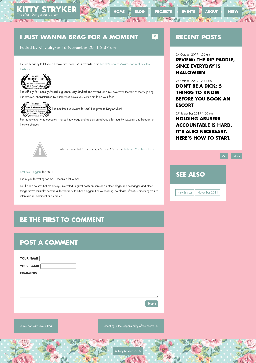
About (211, 11)
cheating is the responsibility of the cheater (129, 326)
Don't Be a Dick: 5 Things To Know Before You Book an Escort (203, 95)
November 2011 (207, 192)
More (236, 156)
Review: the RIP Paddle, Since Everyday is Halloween (205, 66)
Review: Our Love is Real (37, 326)
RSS (224, 156)
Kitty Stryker (49, 47)
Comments (28, 273)
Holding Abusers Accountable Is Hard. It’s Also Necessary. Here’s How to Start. (204, 128)
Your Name (29, 258)
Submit (152, 303)
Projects (163, 11)
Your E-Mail (30, 266)
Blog (140, 11)
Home (119, 11)
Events (188, 11)
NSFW (233, 11)
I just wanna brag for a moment (79, 37)
